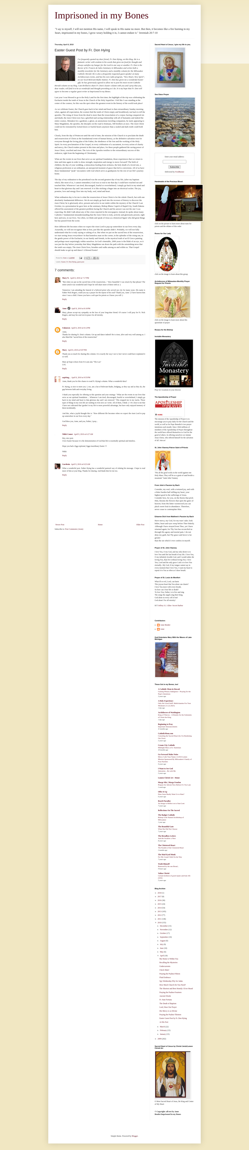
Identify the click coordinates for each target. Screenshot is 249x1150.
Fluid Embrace (165, 977)
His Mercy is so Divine (168, 1011)
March (162, 1027)
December (164, 926)
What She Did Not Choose (167, 829)
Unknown (66, 328)
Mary (64, 350)
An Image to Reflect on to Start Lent (171, 803)
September (164, 937)
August (163, 941)
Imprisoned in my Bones (102, 15)
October (163, 933)
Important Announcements (167, 727)
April (162, 956)
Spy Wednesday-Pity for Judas (171, 981)
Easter (63, 262)
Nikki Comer (67, 434)
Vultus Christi (163, 873)
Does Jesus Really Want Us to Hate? (171, 794)
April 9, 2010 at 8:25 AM (80, 464)
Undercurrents (164, 966)
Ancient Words (165, 996)
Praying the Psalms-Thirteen (170, 1014)
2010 (160, 922)
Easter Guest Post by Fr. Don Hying (173, 1018)
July (162, 944)
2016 (160, 900)
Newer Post (59, 525)
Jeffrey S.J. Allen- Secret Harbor (170, 605)
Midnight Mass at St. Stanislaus (169, 748)
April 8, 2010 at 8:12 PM (80, 328)
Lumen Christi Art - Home (169, 778)
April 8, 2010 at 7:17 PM (79, 278)
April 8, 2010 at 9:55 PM (80, 377)
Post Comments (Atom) (74, 529)
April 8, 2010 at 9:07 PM (77, 350)
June (162, 948)
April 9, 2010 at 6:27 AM (83, 434)
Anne (64, 308)
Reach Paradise (164, 801)
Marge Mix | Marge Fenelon (169, 782)
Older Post (140, 525)
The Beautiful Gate (166, 826)
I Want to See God (165, 768)
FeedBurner (179, 172)
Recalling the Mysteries (168, 962)
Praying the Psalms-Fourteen (170, 992)
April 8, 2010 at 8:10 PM (80, 308)
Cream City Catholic (166, 745)
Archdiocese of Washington (169, 712)
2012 (160, 915)
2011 (160, 919)
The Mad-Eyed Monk (167, 854)
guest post (80, 262)
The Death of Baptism (167, 1003)
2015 (160, 904)
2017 (160, 896)
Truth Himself (164, 864)
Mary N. (65, 278)
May (162, 952)
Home (100, 525)
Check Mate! (164, 970)
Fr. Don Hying (71, 262)
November (164, 929)
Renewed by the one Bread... (168, 866)
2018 (160, 893)
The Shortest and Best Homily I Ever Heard (176, 988)
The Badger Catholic (166, 815)
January (163, 1034)
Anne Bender (165, 625)
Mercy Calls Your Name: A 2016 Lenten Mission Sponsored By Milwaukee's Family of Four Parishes (175, 759)
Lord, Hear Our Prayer (168, 1007)
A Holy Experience (165, 701)
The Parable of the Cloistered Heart (171, 848)
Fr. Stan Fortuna (165, 1000)
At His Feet (163, 1022)
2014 (160, 908)
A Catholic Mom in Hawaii (169, 689)
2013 (160, 911)
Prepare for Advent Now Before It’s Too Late (174, 785)
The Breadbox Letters (167, 836)
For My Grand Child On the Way (170, 857)
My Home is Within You (168, 959)
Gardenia (66, 464)
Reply (64, 299)
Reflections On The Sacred (169, 810)
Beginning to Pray (165, 724)
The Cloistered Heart (166, 845)
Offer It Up (162, 792)
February (163, 1030)
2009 (160, 1039)
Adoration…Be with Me (167, 771)
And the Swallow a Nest (167, 838)
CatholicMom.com (165, 733)
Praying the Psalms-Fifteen (169, 974)
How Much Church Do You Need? (172, 985)
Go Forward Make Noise (168, 754)
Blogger (135, 1136)
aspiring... (66, 377)
